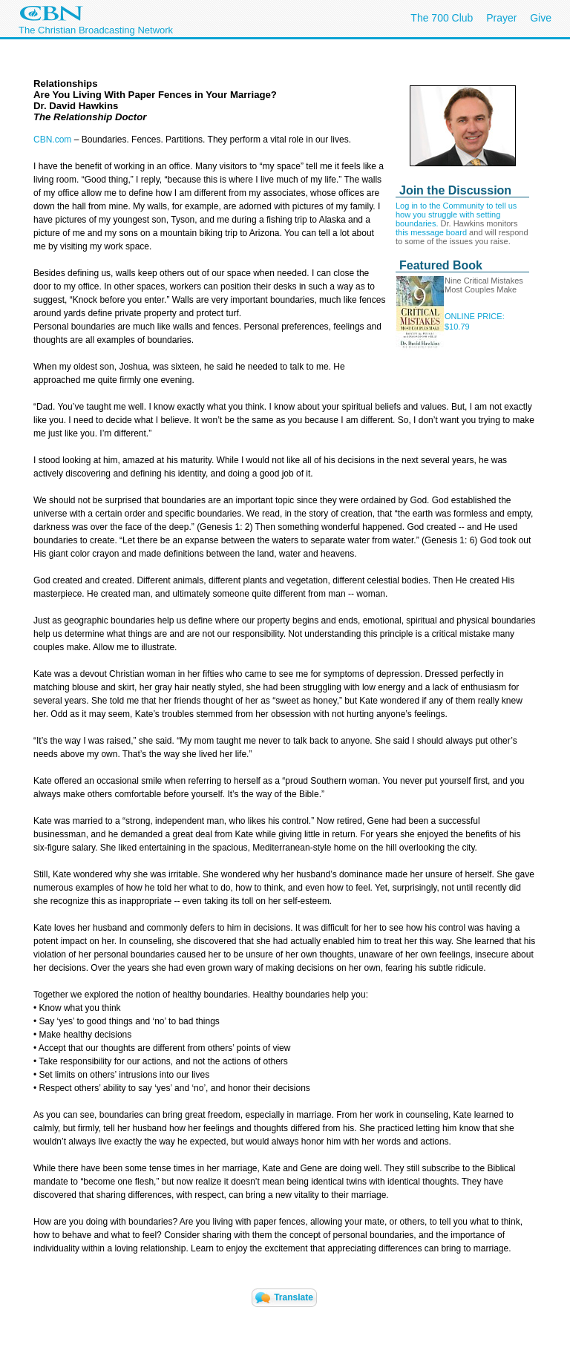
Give (540, 18)
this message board (431, 232)
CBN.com (52, 139)
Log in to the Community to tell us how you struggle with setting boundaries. (456, 214)
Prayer (501, 18)
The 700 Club (441, 18)
